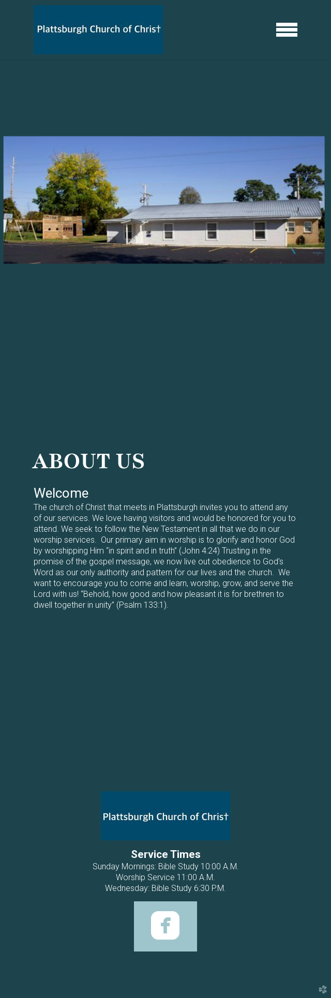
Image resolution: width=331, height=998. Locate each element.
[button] (165, 926)
